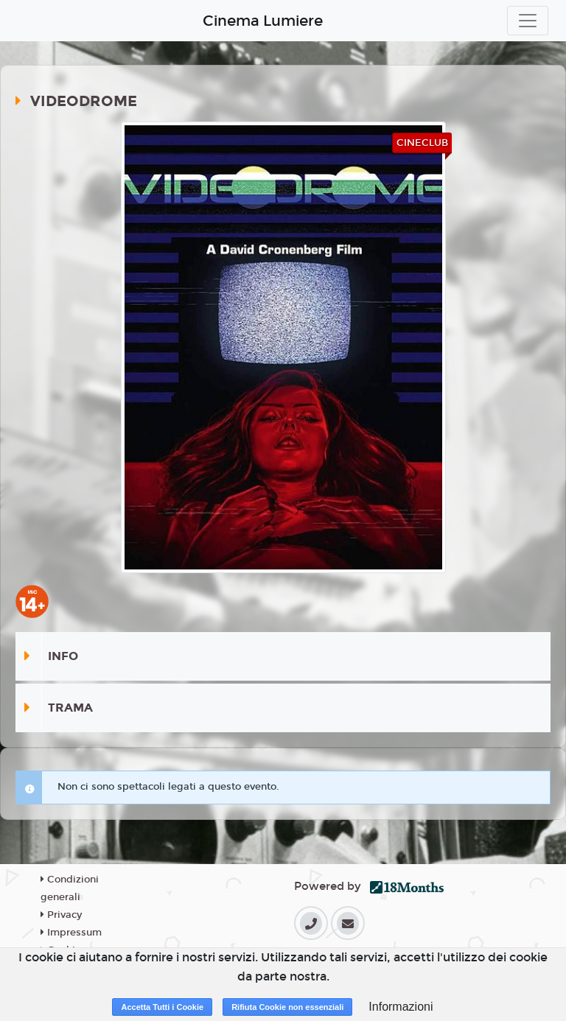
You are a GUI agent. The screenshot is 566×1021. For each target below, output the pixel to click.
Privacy (61, 915)
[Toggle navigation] (527, 20)
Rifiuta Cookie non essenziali (287, 1007)
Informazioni (400, 1006)
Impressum (71, 932)
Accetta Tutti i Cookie (162, 1007)
